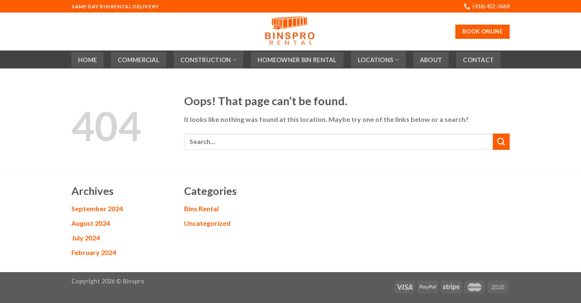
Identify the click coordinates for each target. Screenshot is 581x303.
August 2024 (90, 223)
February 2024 (93, 252)
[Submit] (501, 142)
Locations (378, 60)
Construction (208, 60)
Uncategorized (207, 223)
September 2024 (97, 208)
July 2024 (85, 238)
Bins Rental (201, 208)
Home (87, 59)
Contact (478, 59)
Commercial (138, 59)
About (431, 59)
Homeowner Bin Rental (297, 59)
